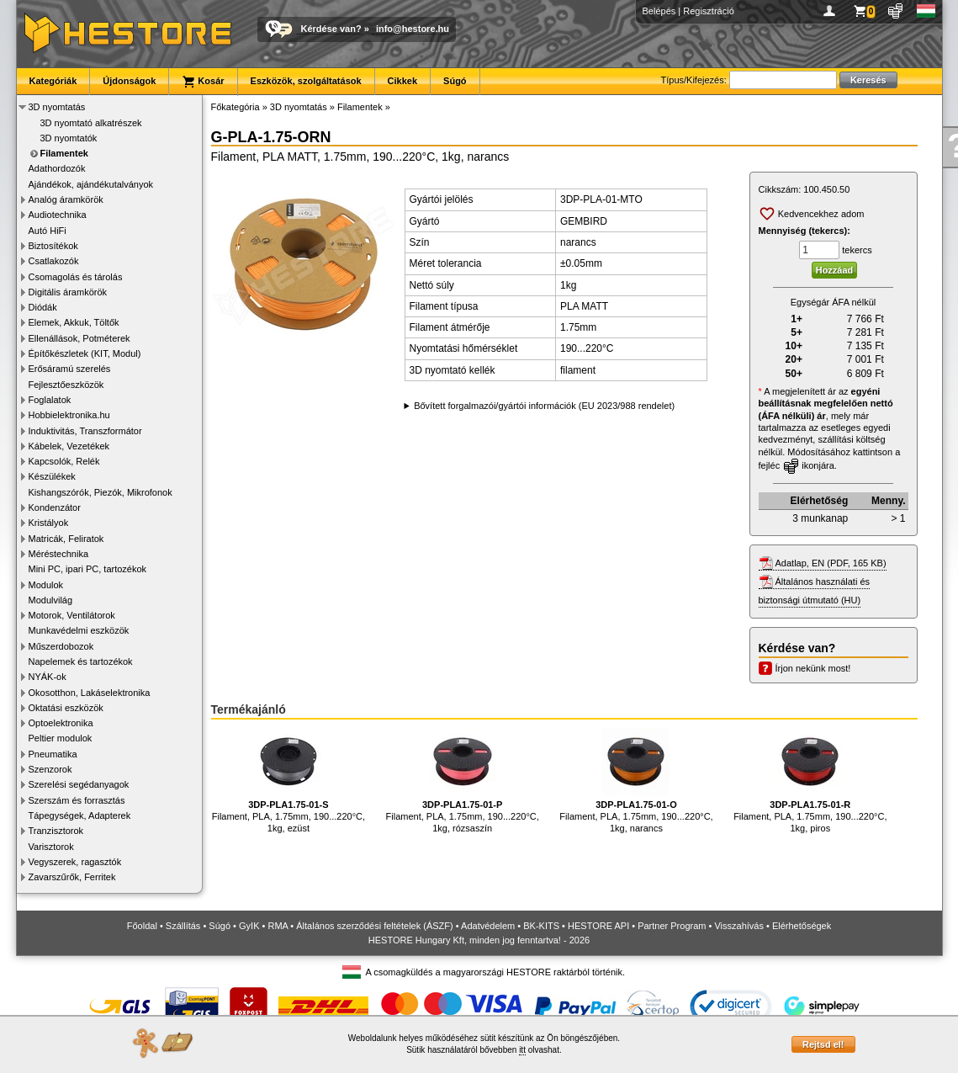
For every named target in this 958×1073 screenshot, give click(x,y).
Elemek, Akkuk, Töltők (74, 322)
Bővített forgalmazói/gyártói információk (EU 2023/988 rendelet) (544, 406)
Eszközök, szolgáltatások (306, 81)
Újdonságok (129, 81)
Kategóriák (53, 81)
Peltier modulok (61, 738)
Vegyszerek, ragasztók (75, 862)
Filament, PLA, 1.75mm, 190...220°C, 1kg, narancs (635, 780)
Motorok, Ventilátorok (72, 615)
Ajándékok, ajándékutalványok (91, 184)
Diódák (43, 307)
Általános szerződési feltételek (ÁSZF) (374, 926)
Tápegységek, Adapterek (80, 815)
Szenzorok (50, 769)
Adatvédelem (488, 926)
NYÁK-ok (47, 677)
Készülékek (52, 476)
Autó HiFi (47, 231)
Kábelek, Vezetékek (69, 446)
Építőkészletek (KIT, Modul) (85, 353)
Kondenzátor (55, 507)
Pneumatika (53, 754)
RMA (277, 926)
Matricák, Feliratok (66, 539)
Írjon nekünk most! (813, 668)
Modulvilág (51, 600)
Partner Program (672, 926)
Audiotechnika (58, 215)
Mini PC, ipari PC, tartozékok (88, 569)
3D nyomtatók (69, 138)
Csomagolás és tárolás (76, 277)
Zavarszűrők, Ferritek (72, 877)
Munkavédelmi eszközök (79, 630)
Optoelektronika (61, 723)
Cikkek (402, 81)
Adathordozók (57, 168)
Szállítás (183, 926)
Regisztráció (708, 11)
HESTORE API (598, 926)
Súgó (455, 81)
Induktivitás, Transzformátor (85, 431)
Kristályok (49, 523)
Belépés (659, 11)
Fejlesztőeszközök (66, 385)
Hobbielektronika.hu (69, 415)
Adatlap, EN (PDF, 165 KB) (831, 563)
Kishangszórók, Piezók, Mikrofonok (100, 492)
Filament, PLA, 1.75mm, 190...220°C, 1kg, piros (810, 780)
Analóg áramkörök (66, 199)
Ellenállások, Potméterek (79, 338)
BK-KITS (541, 926)
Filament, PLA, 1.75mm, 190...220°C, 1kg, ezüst (288, 780)
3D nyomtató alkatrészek (91, 123)
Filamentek (64, 153)
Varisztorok (51, 847)
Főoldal (142, 926)
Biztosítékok (53, 246)
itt (522, 1049)
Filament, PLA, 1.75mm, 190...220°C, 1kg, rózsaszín (462, 780)
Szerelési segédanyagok (79, 784)
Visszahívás (739, 926)
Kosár (203, 81)
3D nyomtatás (57, 107)
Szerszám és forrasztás (77, 800)
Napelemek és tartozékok (81, 661)
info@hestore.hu (412, 29)
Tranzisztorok (56, 831)
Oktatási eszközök (66, 708)
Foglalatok (50, 400)
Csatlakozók (54, 261)
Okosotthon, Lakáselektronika (90, 693)
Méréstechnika (59, 554)
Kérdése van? (331, 29)
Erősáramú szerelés (70, 369)
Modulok (46, 585)
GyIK (249, 926)
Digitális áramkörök (68, 292)
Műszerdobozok (61, 646)
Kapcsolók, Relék (64, 461)
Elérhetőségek (801, 926)
